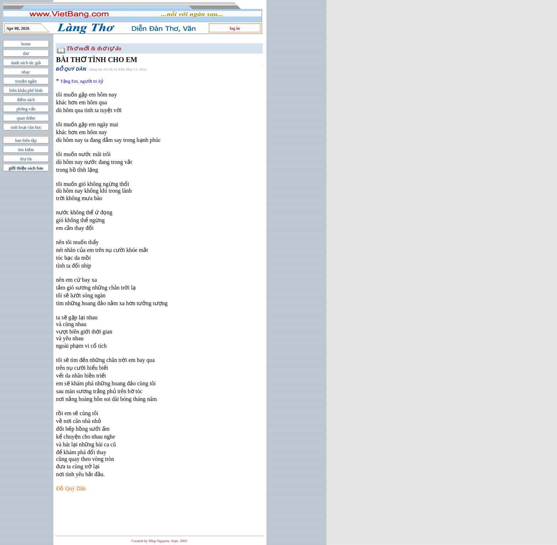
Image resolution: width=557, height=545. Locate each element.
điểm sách (26, 99)
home (26, 44)
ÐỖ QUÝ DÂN (71, 69)
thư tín (26, 158)
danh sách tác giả (26, 62)
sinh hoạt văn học (26, 127)
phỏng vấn (26, 108)
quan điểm (26, 118)
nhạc (26, 72)
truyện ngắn (26, 81)
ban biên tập (26, 140)
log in (235, 28)
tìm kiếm (26, 149)
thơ (26, 53)
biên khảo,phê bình (25, 90)
